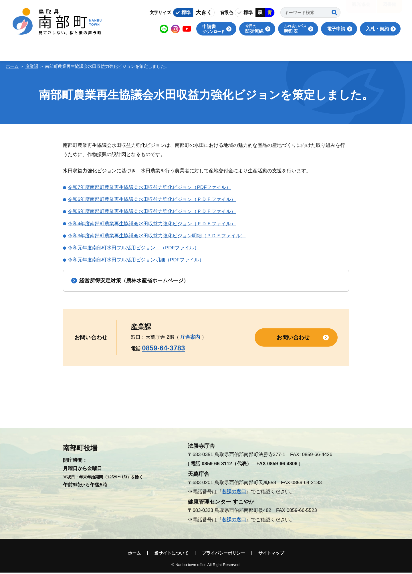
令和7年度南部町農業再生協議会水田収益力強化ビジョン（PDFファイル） (149, 187)
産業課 (31, 66)
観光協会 (361, 8)
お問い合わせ (293, 339)
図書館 (389, 8)
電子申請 (336, 28)
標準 (186, 12)
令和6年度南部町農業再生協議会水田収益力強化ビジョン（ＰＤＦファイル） (152, 199)
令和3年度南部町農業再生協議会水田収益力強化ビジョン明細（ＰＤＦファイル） (156, 235)
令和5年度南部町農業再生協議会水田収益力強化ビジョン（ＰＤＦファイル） (152, 211)
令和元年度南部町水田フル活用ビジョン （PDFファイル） (133, 247)
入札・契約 (377, 28)
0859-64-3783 (163, 349)
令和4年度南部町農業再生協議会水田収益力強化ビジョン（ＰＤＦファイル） (152, 223)
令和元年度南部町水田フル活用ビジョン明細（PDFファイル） (136, 260)
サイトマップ (271, 554)
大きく (204, 12)
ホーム (12, 66)
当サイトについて (171, 554)
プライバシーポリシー (223, 554)
